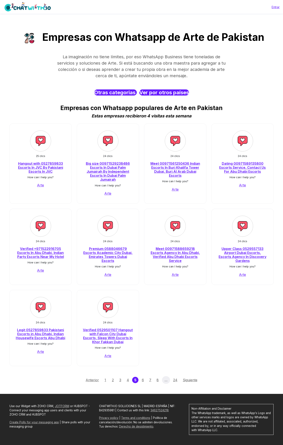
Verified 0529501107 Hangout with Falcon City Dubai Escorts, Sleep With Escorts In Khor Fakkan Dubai (108, 336)
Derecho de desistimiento (136, 426)
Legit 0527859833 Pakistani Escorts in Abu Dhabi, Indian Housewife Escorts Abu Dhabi (40, 334)
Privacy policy (108, 418)
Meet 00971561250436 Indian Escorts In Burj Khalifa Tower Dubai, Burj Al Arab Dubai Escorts (175, 169)
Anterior (92, 380)
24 (175, 380)
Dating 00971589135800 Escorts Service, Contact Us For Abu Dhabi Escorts (242, 167)
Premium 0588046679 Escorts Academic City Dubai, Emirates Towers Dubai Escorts (108, 255)
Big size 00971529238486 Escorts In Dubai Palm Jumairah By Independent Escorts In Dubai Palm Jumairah (108, 171)
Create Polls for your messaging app (34, 422)
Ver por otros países (164, 92)
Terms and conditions (135, 418)
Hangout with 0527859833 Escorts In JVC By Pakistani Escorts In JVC (40, 167)
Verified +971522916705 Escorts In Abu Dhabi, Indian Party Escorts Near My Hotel (40, 253)
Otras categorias (115, 92)
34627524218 (159, 410)
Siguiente (190, 380)
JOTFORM (62, 406)
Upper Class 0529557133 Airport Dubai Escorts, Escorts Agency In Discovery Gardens (242, 255)
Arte (40, 185)
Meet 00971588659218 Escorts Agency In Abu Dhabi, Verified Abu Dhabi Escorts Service (175, 255)
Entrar (276, 7)
